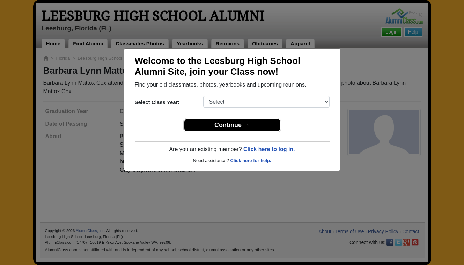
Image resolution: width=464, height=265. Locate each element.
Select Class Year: (157, 102)
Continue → (232, 125)
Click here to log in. (269, 149)
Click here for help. (250, 160)
